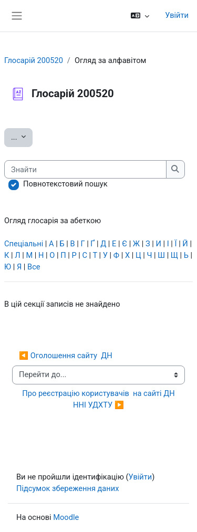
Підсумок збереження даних (67, 488)
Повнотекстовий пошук (65, 184)
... (22, 136)
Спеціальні (23, 243)
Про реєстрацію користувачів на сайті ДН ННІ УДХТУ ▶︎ (99, 399)
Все (33, 267)
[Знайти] (85, 169)
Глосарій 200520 (33, 60)
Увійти (177, 15)
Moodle (66, 517)
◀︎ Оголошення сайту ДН (65, 355)
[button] (140, 16)
